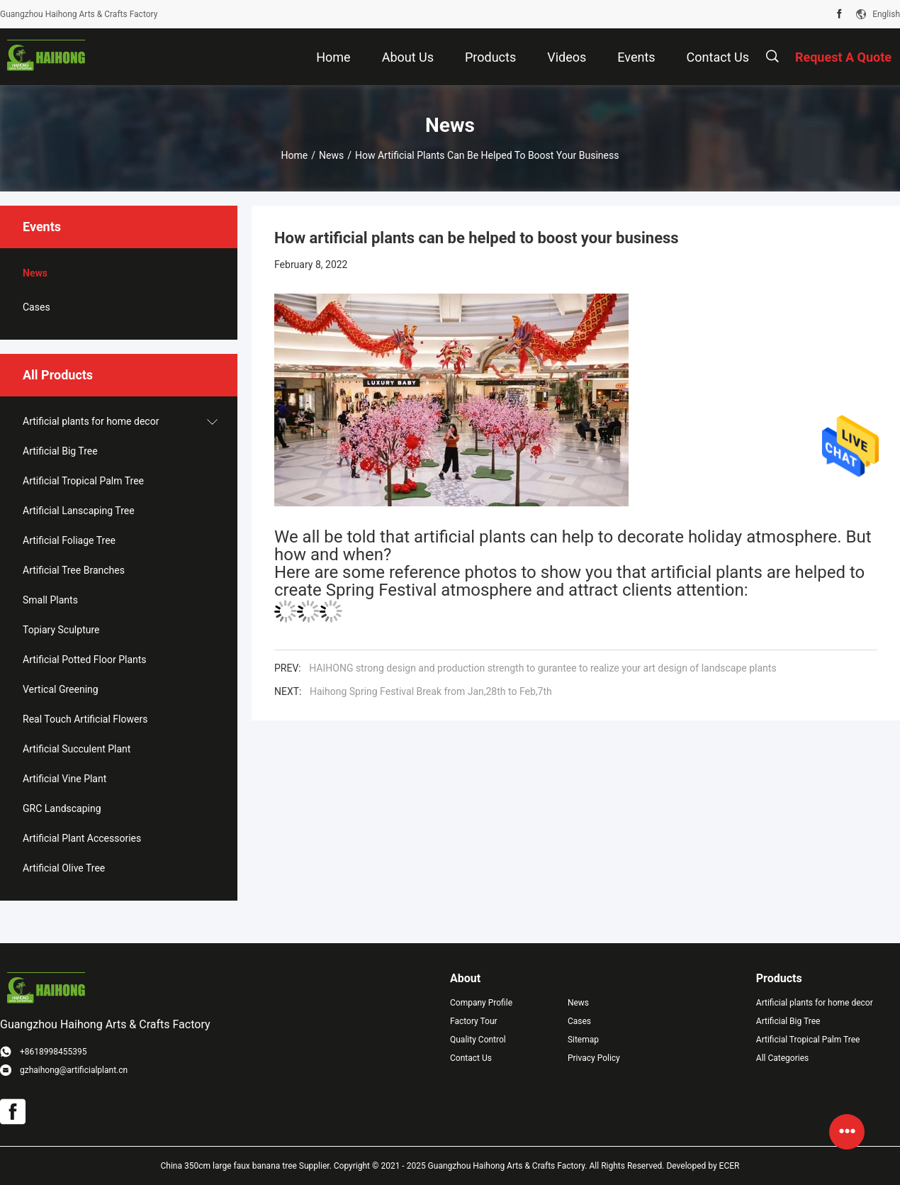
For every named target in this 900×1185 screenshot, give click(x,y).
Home (294, 155)
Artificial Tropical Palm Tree (83, 480)
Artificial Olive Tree (64, 868)
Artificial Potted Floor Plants (85, 659)
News (331, 155)
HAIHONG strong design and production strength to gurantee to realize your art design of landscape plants (542, 668)
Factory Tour (473, 1021)
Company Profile (481, 1003)
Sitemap (583, 1040)
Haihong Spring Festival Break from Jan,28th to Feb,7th (431, 691)
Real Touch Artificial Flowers (85, 719)
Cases (36, 307)
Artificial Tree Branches (74, 570)
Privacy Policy (594, 1058)
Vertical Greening (61, 689)
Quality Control (478, 1040)
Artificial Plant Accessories (82, 838)
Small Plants (50, 600)
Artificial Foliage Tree (69, 540)
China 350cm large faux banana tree (229, 1166)
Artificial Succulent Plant (76, 749)
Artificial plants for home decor (91, 421)
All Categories (782, 1058)
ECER (729, 1166)
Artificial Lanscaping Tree (79, 510)
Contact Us (471, 1058)
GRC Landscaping (62, 808)
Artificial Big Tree (60, 451)
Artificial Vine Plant (64, 778)
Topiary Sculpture (61, 629)
